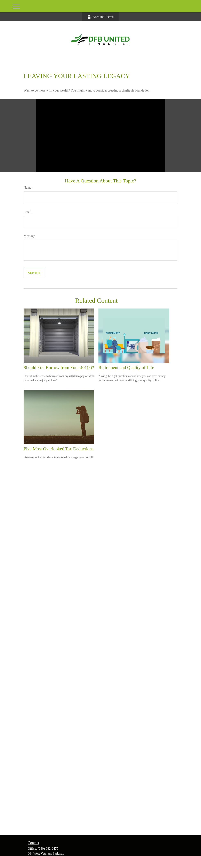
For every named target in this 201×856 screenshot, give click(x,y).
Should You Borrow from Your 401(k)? (59, 367)
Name (27, 187)
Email (27, 211)
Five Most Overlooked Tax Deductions (59, 448)
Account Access (100, 17)
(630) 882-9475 (48, 848)
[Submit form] (34, 273)
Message (29, 236)
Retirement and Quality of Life (126, 367)
